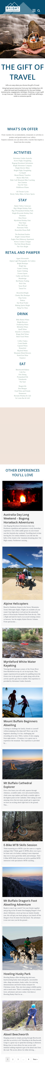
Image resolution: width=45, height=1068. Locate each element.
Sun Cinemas (22, 182)
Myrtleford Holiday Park (22, 220)
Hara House (22, 218)
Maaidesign (22, 278)
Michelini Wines (22, 327)
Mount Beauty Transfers (22, 175)
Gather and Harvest (22, 276)
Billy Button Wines (22, 320)
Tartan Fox (22, 288)
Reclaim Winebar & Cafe (22, 396)
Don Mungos (22, 388)
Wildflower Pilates (22, 187)
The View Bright (22, 246)
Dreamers (22, 216)
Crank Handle (22, 343)
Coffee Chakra (22, 341)
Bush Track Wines (22, 337)
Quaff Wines (22, 329)
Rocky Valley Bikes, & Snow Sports (22, 194)
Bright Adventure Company (22, 165)
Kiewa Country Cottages (22, 242)
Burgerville (22, 386)
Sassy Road (22, 286)
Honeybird (22, 348)
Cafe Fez (22, 372)
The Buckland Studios (22, 234)
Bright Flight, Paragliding (22, 170)
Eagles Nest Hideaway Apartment (22, 239)
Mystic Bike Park (22, 178)
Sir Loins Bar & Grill (22, 398)
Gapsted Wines (22, 346)
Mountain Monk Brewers (22, 353)
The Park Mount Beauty (22, 244)
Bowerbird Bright (22, 293)
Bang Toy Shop (22, 308)
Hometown (22, 393)
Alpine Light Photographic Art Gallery (22, 261)
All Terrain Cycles (22, 192)
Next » (35, 1059)
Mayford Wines (22, 351)
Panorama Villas (22, 228)
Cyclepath (22, 173)
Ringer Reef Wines (22, 334)
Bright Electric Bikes (22, 168)
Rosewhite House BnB (22, 230)
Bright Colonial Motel (22, 237)
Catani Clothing (22, 268)
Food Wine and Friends (22, 391)
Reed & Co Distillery (22, 332)
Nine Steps (22, 223)
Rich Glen (22, 283)
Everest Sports (22, 273)
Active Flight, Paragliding (22, 161)
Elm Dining (23, 374)
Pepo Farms (22, 298)
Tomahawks (22, 379)
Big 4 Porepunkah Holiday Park (22, 211)
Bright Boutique (22, 263)
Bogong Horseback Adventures (22, 163)
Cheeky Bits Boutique (22, 295)
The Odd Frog (22, 225)
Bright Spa (22, 266)
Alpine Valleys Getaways (22, 206)
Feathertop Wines (22, 324)
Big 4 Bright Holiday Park (22, 208)
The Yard (22, 382)
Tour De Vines (22, 185)
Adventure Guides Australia (22, 158)
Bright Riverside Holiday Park (22, 213)
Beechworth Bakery (22, 370)
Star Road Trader (22, 303)
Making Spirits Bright (22, 305)
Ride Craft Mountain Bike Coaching (22, 180)
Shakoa (22, 300)
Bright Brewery (22, 322)
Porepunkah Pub (22, 377)
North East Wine (22, 355)
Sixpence (22, 358)
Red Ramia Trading (22, 281)
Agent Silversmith (22, 258)
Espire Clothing (22, 271)
